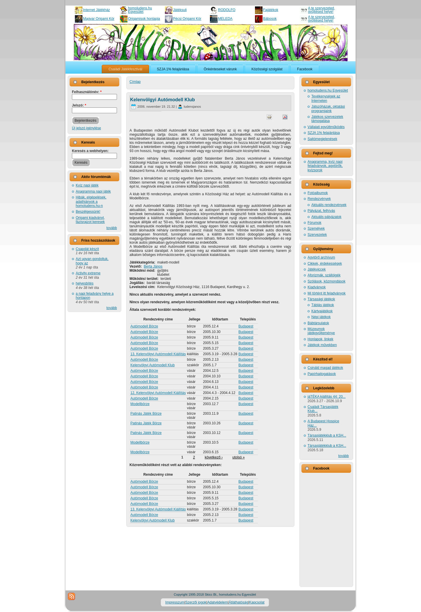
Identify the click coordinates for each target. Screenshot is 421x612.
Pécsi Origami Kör (187, 19)
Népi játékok (321, 317)
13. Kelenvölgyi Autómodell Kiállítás (158, 354)
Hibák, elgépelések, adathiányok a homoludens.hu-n (91, 201)
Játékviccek (317, 269)
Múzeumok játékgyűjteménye (321, 331)
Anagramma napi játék (93, 191)
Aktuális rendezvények (328, 205)
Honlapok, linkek (320, 339)
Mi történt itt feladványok (327, 293)
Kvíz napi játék (87, 185)
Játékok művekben (322, 345)
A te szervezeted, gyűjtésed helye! (321, 10)
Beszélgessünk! (88, 212)
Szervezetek (317, 235)
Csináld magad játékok (325, 368)
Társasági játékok (321, 299)
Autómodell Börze (144, 326)
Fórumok (314, 223)
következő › (213, 457)
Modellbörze (139, 404)
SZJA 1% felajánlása (324, 133)
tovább (111, 228)
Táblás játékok (322, 305)
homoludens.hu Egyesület (140, 10)
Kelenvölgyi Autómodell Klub (162, 99)
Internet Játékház (96, 10)
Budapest (246, 326)
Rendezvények (319, 199)
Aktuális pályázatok (326, 217)
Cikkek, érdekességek (325, 263)
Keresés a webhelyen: (90, 151)
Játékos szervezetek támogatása (327, 119)
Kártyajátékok (322, 311)
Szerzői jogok (195, 602)
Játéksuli (180, 10)
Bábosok (270, 19)
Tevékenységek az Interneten (325, 98)
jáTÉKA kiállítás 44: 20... (327, 397)
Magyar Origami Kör (98, 19)
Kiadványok (317, 287)
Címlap (135, 82)
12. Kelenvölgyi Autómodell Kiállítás (158, 393)
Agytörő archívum (321, 257)
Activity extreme (88, 273)
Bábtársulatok (318, 323)
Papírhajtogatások (322, 374)
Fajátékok (270, 10)
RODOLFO (226, 10)
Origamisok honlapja (144, 19)
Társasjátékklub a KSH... (327, 435)
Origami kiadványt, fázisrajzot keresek (90, 220)
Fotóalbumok (318, 193)
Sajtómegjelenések (322, 139)
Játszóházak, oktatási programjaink (328, 108)
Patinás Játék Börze (146, 414)
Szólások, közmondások (326, 281)
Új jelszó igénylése (86, 128)
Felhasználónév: (86, 92)
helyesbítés (85, 283)
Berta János (153, 266)
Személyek (316, 228)
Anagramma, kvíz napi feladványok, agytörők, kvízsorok (325, 166)
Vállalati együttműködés (326, 127)
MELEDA (225, 19)
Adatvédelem (217, 602)
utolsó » (238, 457)
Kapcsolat (257, 602)
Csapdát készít (87, 249)
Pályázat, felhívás (321, 211)
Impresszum (174, 602)
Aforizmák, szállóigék (324, 275)
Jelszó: (79, 105)
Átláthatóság (238, 602)
